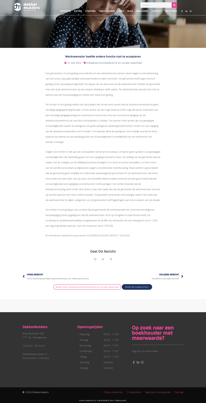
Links (121, 11)
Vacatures (171, 11)
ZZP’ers (78, 11)
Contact (157, 11)
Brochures (142, 11)
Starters (90, 11)
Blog (130, 11)
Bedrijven (65, 11)
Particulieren (107, 11)
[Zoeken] (174, 5)
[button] (95, 259)
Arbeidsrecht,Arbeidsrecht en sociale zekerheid (114, 63)
